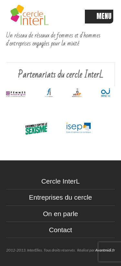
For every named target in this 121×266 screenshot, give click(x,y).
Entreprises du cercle (60, 197)
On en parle (60, 213)
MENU (99, 16)
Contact (60, 229)
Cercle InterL (60, 181)
